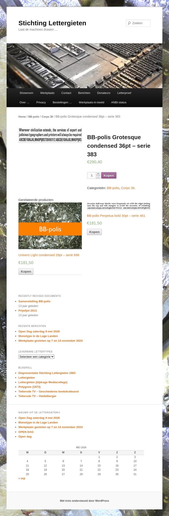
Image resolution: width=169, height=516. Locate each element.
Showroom (26, 93)
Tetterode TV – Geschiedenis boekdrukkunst (48, 391)
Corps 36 (47, 116)
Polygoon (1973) (29, 386)
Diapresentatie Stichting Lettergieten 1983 (46, 373)
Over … (24, 102)
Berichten (84, 93)
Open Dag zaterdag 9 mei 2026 (39, 331)
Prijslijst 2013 (27, 310)
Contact (66, 93)
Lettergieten (26, 377)
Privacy (41, 102)
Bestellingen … (62, 102)
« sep (21, 478)
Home (22, 116)
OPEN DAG (26, 432)
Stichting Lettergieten (52, 23)
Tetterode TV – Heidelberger (37, 396)
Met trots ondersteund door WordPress (84, 500)
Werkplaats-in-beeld (91, 102)
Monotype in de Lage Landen (38, 336)
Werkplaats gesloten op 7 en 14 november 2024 (50, 340)
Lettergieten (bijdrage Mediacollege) (43, 382)
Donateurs (103, 93)
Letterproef (124, 93)
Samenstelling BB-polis (34, 301)
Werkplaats (47, 93)
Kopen (109, 175)
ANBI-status (118, 102)
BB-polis (33, 116)
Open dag (25, 436)
